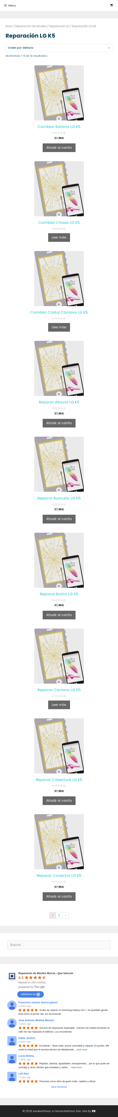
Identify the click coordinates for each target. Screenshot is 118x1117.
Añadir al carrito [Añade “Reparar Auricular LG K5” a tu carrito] (59, 519)
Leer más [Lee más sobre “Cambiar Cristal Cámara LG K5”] (59, 327)
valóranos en (30, 994)
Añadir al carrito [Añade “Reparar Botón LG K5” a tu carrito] (59, 615)
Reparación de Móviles (31, 26)
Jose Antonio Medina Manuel (36, 1020)
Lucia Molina (26, 1055)
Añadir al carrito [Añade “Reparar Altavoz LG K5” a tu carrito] (59, 423)
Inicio (9, 26)
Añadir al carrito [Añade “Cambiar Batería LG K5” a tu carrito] (59, 147)
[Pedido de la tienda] (59, 48)
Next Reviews (59, 1086)
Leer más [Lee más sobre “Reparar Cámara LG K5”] (59, 705)
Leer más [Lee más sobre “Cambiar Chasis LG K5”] (59, 237)
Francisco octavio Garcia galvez (38, 1002)
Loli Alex (23, 1073)
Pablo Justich (26, 1038)
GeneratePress (65, 1111)
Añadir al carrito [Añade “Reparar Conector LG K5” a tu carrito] (59, 896)
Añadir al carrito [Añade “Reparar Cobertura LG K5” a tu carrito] (59, 800)
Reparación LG (59, 26)
